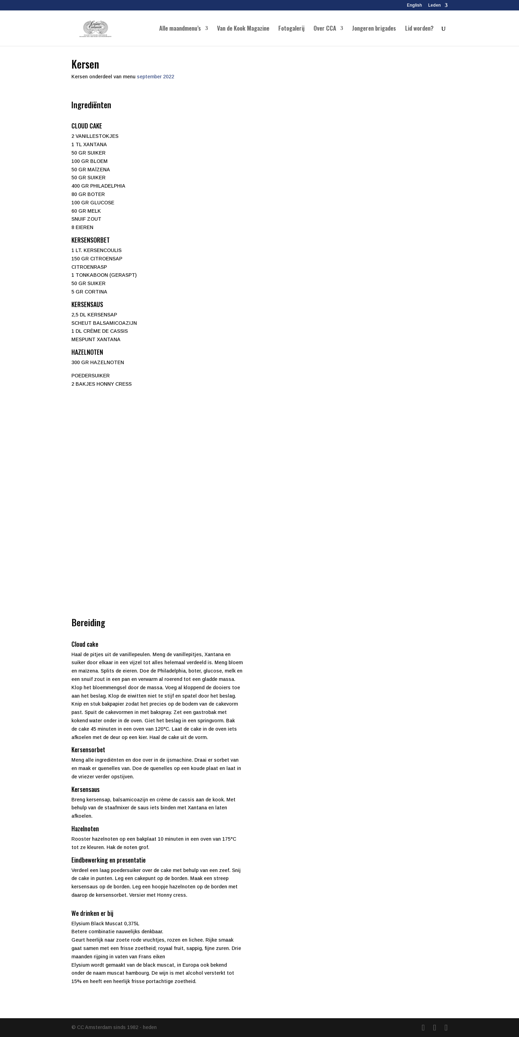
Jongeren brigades (374, 29)
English (414, 5)
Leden (434, 5)
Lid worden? (419, 29)
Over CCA (324, 29)
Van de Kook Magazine (243, 29)
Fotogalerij (291, 29)
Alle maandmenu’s (180, 29)
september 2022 (155, 76)
